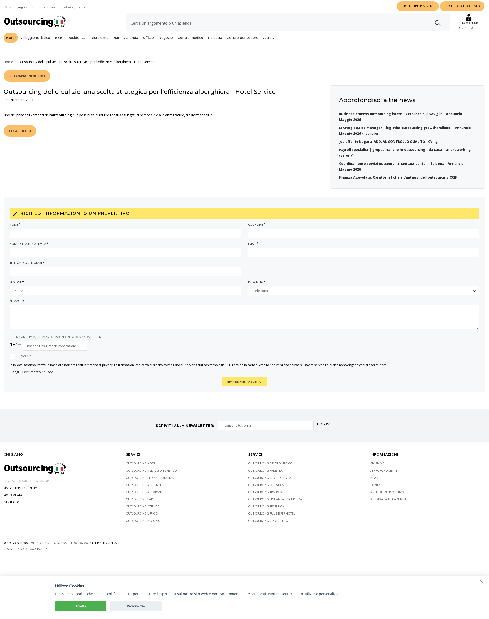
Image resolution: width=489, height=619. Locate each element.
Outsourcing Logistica (266, 485)
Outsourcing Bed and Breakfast (150, 478)
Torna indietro (27, 76)
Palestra (215, 38)
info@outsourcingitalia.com (26, 481)
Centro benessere (242, 38)
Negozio (166, 38)
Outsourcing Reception (266, 506)
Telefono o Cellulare (27, 263)
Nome (15, 225)
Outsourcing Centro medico (270, 463)
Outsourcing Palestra (265, 471)
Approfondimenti (383, 471)
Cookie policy (14, 549)
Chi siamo (377, 463)
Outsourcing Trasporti (266, 492)
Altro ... (269, 38)
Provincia (257, 282)
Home (8, 61)
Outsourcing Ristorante (145, 492)
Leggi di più (20, 131)
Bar (116, 38)
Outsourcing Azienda (142, 506)
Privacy (24, 356)
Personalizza (136, 606)
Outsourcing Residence (144, 485)
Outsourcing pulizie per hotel (271, 514)
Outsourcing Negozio (143, 521)
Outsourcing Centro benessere (272, 478)
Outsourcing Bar (139, 499)
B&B (59, 38)
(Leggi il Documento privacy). (32, 372)
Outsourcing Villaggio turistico (151, 471)
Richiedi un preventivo (387, 492)
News (374, 478)
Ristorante (99, 38)
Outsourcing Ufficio (142, 514)
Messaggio (19, 301)
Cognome (257, 225)
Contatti (377, 485)
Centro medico (190, 38)
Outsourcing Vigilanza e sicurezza (275, 499)
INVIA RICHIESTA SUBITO (244, 381)
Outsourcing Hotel (141, 463)
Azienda (131, 38)
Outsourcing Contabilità (268, 521)
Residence (76, 38)
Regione (17, 282)
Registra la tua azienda (388, 499)
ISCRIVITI (326, 424)
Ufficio (148, 38)
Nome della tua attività (29, 244)
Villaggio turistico (35, 38)
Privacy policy (36, 549)
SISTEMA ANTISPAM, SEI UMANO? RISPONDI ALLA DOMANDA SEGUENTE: (57, 337)
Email (253, 244)
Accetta (80, 606)
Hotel (11, 38)
